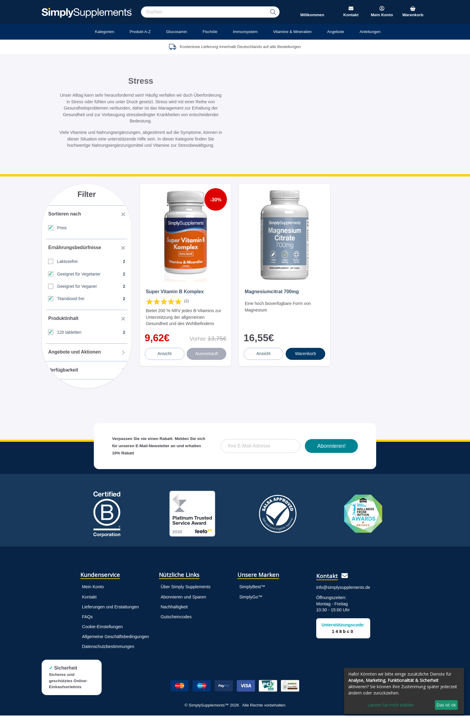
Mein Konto (93, 591)
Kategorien (104, 31)
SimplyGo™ (250, 601)
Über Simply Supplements (185, 591)
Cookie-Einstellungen (102, 631)
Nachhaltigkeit (174, 611)
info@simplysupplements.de (343, 592)
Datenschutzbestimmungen (108, 651)
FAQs (87, 621)
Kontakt (89, 601)
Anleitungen (370, 31)
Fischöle (210, 31)
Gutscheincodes (176, 621)
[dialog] (404, 691)
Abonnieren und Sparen (183, 601)
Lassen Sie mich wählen (390, 705)
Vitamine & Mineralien (292, 31)
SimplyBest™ (252, 591)
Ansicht (165, 349)
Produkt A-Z (140, 31)
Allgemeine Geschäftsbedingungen (115, 641)
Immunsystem (245, 31)
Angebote (335, 31)
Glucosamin (176, 31)
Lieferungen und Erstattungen (110, 611)
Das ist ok (446, 705)
